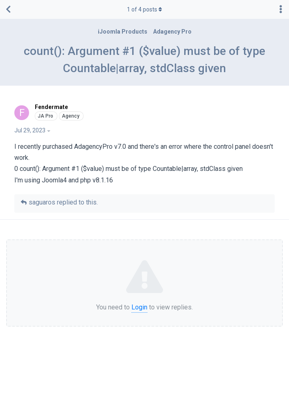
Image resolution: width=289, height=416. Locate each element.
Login (139, 307)
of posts (144, 9)
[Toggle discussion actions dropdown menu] (281, 9)
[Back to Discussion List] (8, 9)
